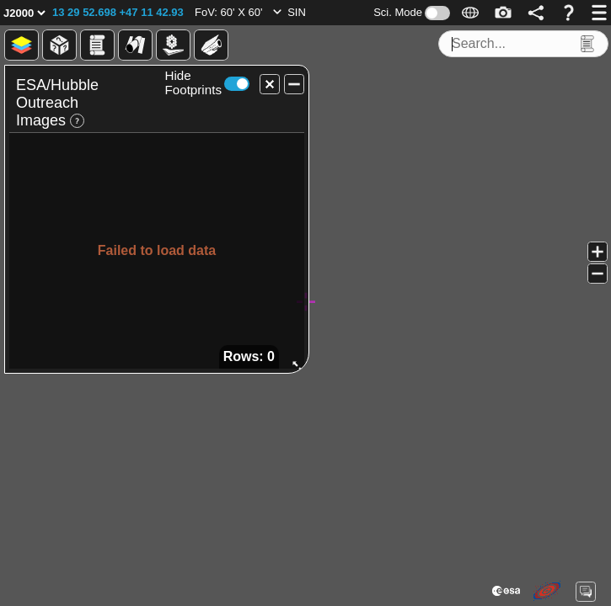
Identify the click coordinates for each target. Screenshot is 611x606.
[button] (118, 12)
